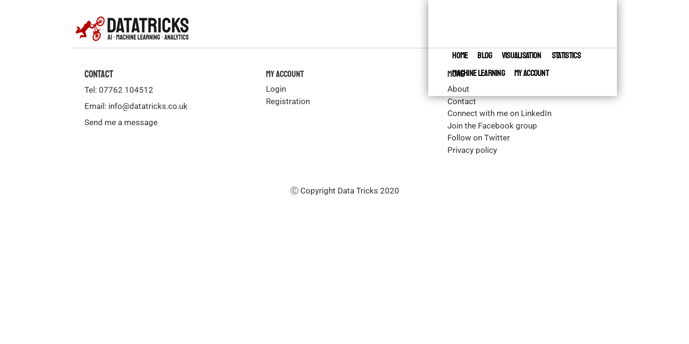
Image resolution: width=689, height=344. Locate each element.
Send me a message (121, 122)
